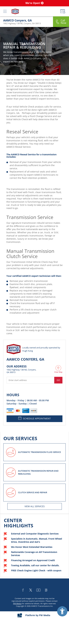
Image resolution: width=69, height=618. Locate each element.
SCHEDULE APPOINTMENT (34, 418)
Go (58, 380)
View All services (34, 506)
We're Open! (34, 3)
